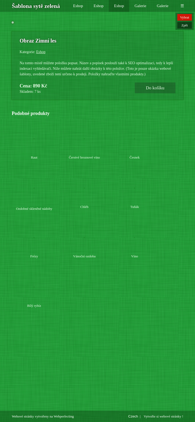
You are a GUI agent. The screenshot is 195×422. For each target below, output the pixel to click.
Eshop (78, 6)
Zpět (185, 25)
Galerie (140, 6)
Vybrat (184, 17)
